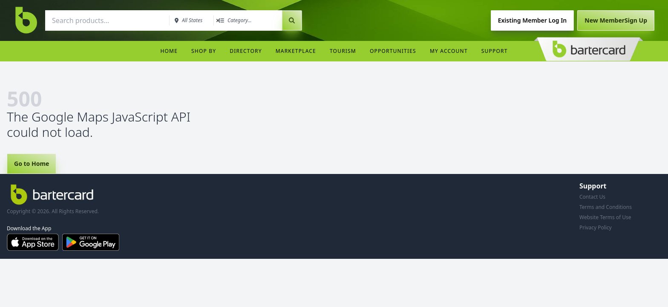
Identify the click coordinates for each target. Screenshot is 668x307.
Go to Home (31, 163)
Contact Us (592, 196)
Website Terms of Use (605, 217)
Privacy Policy (595, 227)
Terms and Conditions (605, 207)
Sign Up (615, 20)
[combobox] (106, 20)
